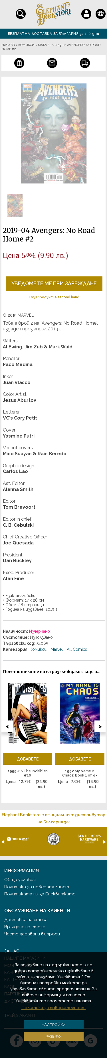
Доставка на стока (26, 919)
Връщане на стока (24, 926)
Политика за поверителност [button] (53, 1007)
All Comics (77, 649)
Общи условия (20, 879)
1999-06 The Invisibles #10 (28, 773)
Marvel (57, 649)
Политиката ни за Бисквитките (39, 894)
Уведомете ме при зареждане (54, 283)
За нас (11, 951)
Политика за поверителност (36, 886)
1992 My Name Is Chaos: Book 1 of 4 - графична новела (80, 773)
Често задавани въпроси (32, 934)
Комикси (38, 649)
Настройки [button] (53, 1024)
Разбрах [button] (54, 1036)
